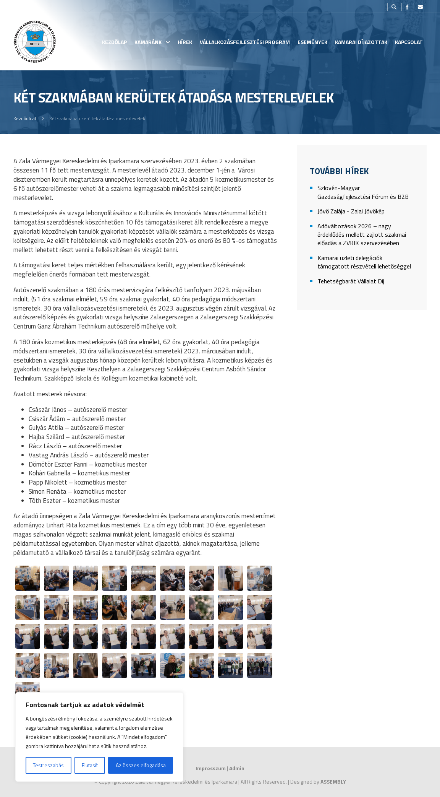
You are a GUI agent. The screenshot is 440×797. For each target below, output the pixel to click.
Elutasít (90, 765)
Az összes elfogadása (141, 765)
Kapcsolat (409, 42)
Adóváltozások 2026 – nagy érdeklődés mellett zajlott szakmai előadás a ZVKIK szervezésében (361, 235)
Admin (236, 768)
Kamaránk (148, 42)
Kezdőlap (114, 42)
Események (312, 42)
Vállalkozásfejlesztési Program (245, 42)
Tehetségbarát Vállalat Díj (350, 281)
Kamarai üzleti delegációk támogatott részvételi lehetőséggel (364, 262)
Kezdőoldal (24, 118)
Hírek (185, 42)
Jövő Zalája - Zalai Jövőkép (351, 211)
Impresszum (211, 768)
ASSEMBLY (333, 781)
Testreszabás (48, 765)
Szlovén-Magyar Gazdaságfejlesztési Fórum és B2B (363, 192)
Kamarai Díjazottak (361, 42)
